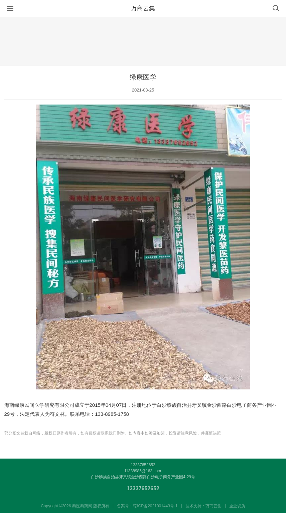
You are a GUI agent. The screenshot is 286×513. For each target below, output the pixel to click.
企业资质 (237, 506)
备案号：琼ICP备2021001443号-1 (147, 506)
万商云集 (143, 8)
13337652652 (143, 488)
